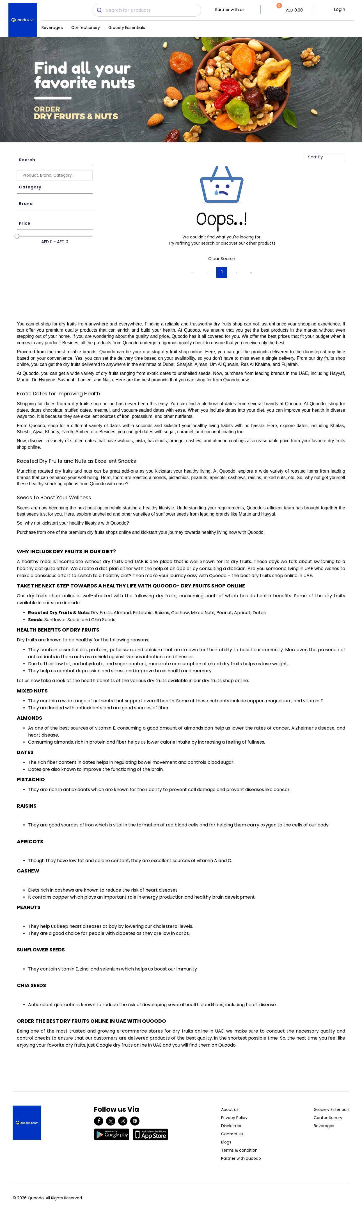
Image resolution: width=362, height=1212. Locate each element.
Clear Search (221, 258)
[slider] (17, 236)
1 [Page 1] (222, 272)
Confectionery (85, 27)
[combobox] (147, 10)
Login (339, 9)
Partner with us (229, 9)
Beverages (52, 27)
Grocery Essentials (126, 27)
